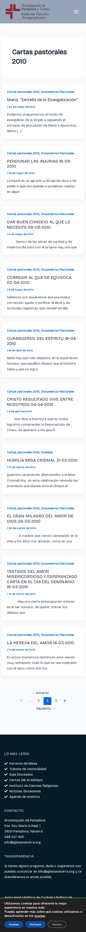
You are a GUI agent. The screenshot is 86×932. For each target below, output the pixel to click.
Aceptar (14, 924)
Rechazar (35, 924)
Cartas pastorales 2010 (23, 92)
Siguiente (45, 708)
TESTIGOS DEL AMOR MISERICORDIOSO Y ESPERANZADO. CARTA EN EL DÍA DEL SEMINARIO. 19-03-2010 (42, 579)
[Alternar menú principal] (76, 11)
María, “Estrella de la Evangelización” (42, 99)
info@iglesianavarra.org (56, 871)
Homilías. (47, 452)
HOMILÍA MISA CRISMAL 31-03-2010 (42, 460)
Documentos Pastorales (57, 92)
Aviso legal (13, 897)
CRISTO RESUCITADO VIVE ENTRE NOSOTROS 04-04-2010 (40, 402)
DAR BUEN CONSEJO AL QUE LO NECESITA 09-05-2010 (38, 224)
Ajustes (57, 924)
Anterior (40, 693)
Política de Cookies (38, 897)
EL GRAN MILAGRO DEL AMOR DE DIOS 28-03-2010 (40, 518)
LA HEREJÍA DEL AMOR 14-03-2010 (40, 642)
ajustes (39, 916)
